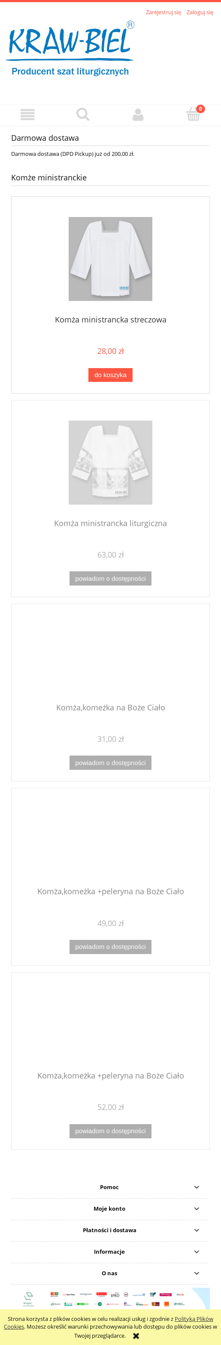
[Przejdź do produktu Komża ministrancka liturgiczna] (110, 463)
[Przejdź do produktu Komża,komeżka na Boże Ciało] (110, 656)
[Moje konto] (138, 115)
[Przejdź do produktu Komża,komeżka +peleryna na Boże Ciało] (110, 841)
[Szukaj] (83, 114)
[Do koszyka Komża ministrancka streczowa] (110, 375)
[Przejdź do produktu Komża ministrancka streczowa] (110, 259)
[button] (27, 115)
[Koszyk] (193, 114)
